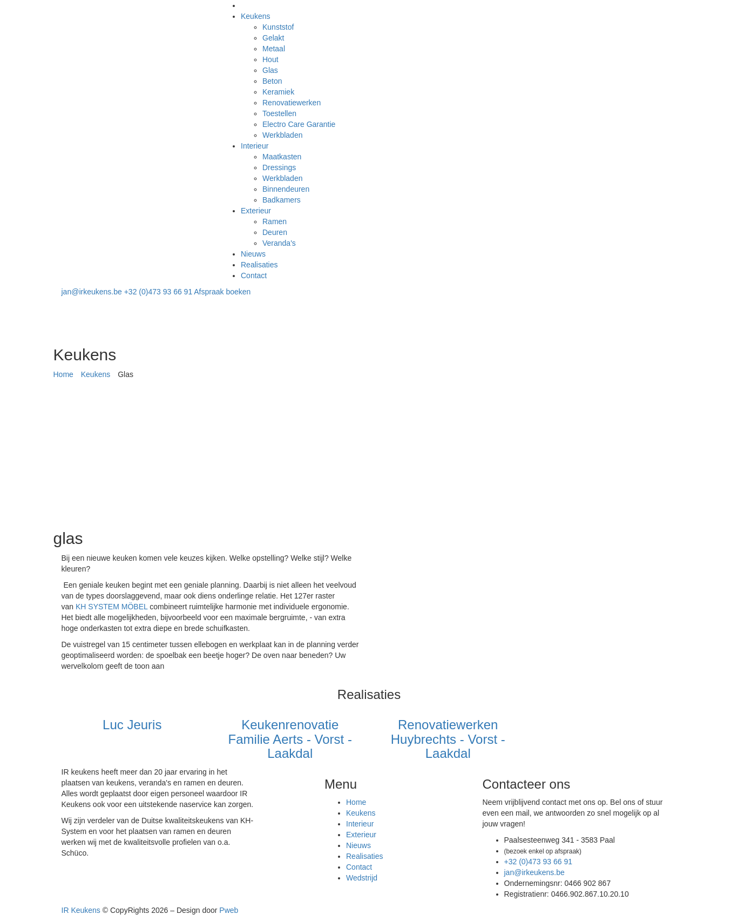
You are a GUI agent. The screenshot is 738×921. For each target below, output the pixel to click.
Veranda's (279, 243)
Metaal (273, 48)
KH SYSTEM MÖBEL (113, 606)
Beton (272, 81)
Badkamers (281, 200)
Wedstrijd (361, 877)
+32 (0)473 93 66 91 (159, 291)
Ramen (274, 221)
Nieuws (253, 254)
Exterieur (256, 210)
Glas (270, 70)
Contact (254, 275)
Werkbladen (282, 135)
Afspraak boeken (222, 291)
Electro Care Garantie (298, 124)
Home (63, 374)
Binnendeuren (285, 189)
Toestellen (279, 113)
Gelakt (273, 37)
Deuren (274, 232)
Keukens (255, 16)
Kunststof (278, 27)
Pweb (228, 910)
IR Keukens (81, 910)
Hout (270, 59)
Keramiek (278, 92)
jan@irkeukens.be (93, 291)
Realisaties (259, 264)
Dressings (279, 167)
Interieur (254, 146)
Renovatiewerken (291, 102)
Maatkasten (281, 156)
